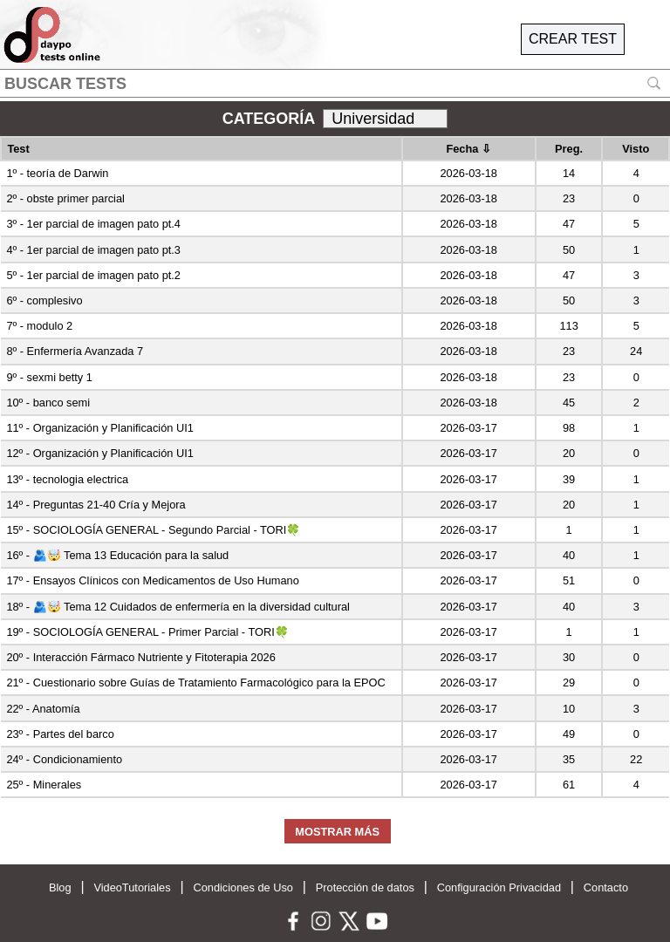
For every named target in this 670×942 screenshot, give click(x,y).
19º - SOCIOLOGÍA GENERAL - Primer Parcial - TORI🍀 (147, 631)
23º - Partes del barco (59, 734)
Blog (60, 887)
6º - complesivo (44, 300)
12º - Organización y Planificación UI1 (100, 453)
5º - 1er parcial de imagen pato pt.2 (93, 275)
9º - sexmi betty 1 (49, 377)
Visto (635, 148)
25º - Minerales (43, 784)
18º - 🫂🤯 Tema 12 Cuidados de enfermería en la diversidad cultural (178, 606)
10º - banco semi (48, 402)
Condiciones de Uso (243, 887)
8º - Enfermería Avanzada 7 (74, 351)
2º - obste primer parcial (65, 198)
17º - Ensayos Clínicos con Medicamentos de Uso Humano (152, 580)
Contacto (606, 887)
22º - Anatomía (42, 708)
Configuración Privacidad (499, 887)
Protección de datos (365, 887)
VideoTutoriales (131, 887)
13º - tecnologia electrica (67, 479)
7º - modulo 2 (39, 325)
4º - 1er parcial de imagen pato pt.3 (93, 249)
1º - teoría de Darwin (57, 173)
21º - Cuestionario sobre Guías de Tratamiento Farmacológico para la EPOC (195, 682)
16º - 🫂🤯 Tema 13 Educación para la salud (117, 555)
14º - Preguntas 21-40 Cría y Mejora (95, 504)
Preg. (569, 148)
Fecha (468, 148)
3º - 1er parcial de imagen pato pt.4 (93, 223)
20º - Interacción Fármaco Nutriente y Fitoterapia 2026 (140, 657)
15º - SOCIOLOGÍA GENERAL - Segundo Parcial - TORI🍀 (153, 529)
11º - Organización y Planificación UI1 (100, 427)
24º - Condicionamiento (64, 759)
